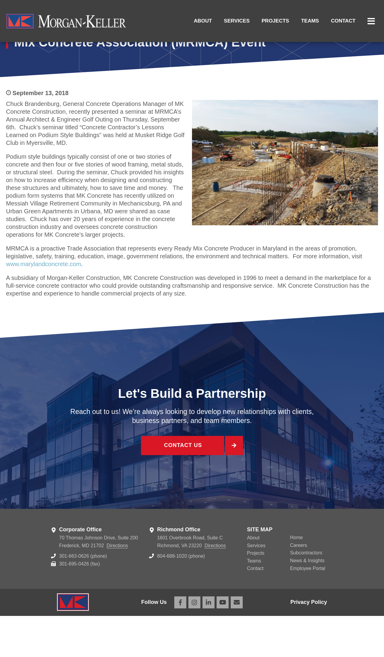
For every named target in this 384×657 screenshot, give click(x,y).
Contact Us (182, 487)
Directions (117, 586)
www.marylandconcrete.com (43, 305)
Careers (298, 586)
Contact (343, 21)
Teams (310, 21)
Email (237, 644)
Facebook (180, 644)
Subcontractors (306, 594)
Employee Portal (307, 609)
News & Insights (307, 601)
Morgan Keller (66, 21)
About (203, 21)
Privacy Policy (308, 643)
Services (237, 21)
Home (296, 578)
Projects (275, 21)
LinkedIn (208, 644)
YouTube (223, 644)
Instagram (194, 644)
